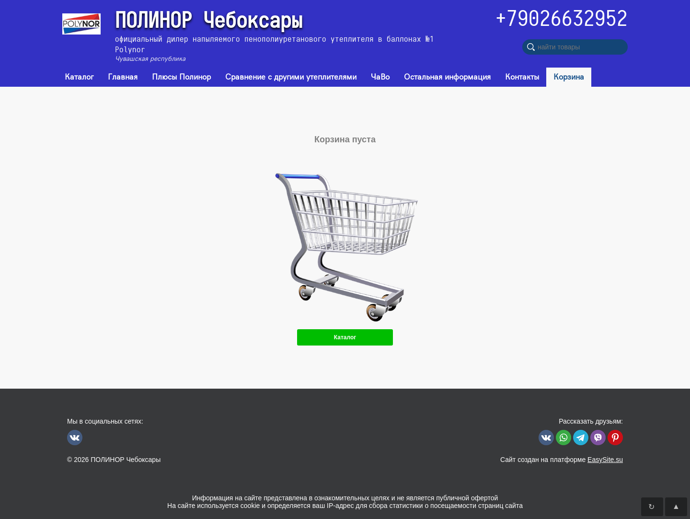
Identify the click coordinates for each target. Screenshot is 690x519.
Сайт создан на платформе (561, 459)
